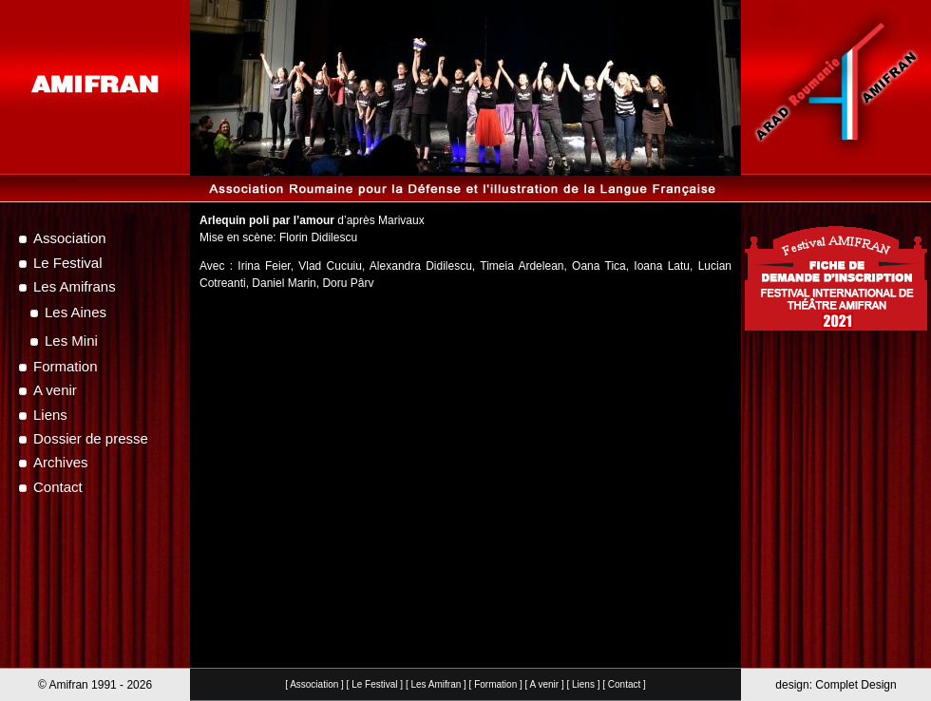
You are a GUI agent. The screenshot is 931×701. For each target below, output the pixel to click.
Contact (624, 684)
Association (314, 684)
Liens (583, 684)
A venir (545, 684)
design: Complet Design (835, 685)
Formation (495, 684)
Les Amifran (435, 684)
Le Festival (374, 684)
